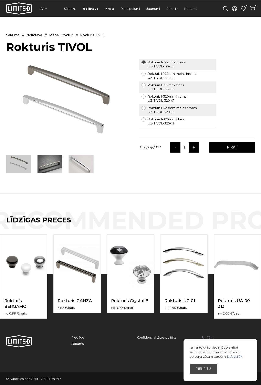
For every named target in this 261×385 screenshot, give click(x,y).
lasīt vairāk (234, 357)
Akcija (109, 9)
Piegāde (77, 337)
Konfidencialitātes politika (156, 337)
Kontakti (190, 9)
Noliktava (90, 9)
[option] (65, 103)
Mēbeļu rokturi (61, 35)
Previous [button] (250, 224)
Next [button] (258, 224)
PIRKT (232, 147)
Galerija (172, 9)
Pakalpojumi (130, 9)
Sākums (70, 9)
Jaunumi (153, 9)
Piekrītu (203, 369)
